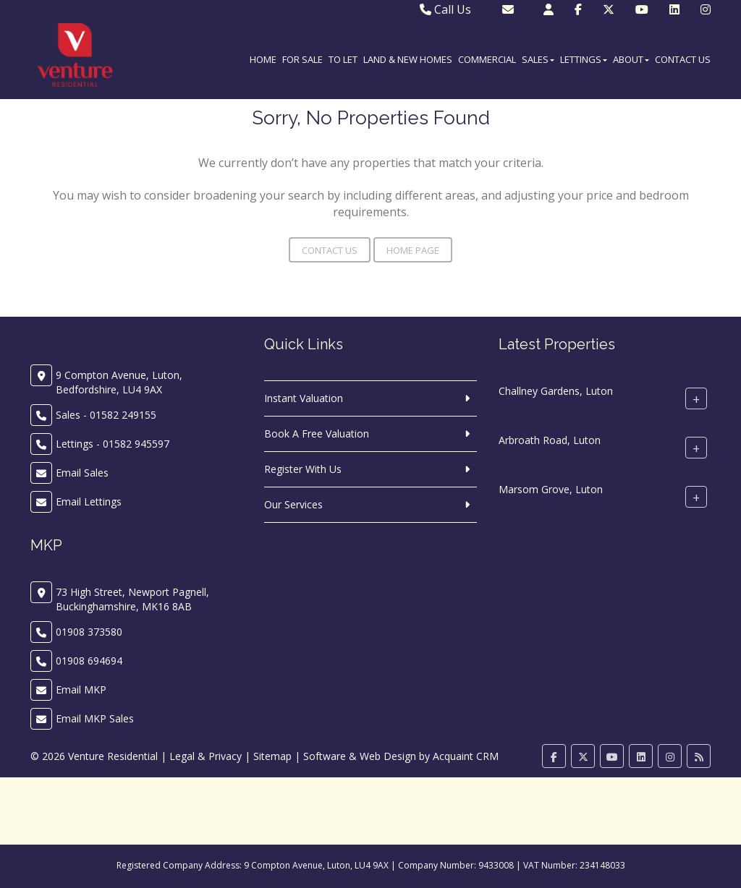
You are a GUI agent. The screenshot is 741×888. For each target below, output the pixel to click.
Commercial (487, 59)
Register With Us (303, 469)
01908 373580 (89, 632)
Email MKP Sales (95, 718)
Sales (538, 59)
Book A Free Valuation (316, 433)
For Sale (302, 59)
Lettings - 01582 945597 (112, 444)
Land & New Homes (407, 59)
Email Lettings (89, 501)
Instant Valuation (303, 398)
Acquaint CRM (466, 756)
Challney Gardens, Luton (556, 391)
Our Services (293, 504)
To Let (343, 59)
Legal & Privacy (205, 756)
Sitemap (272, 756)
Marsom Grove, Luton (551, 489)
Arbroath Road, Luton (550, 440)
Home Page (412, 250)
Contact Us (683, 59)
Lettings (583, 59)
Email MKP (81, 689)
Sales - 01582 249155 (106, 415)
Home (263, 59)
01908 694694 (89, 660)
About (631, 59)
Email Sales (82, 472)
